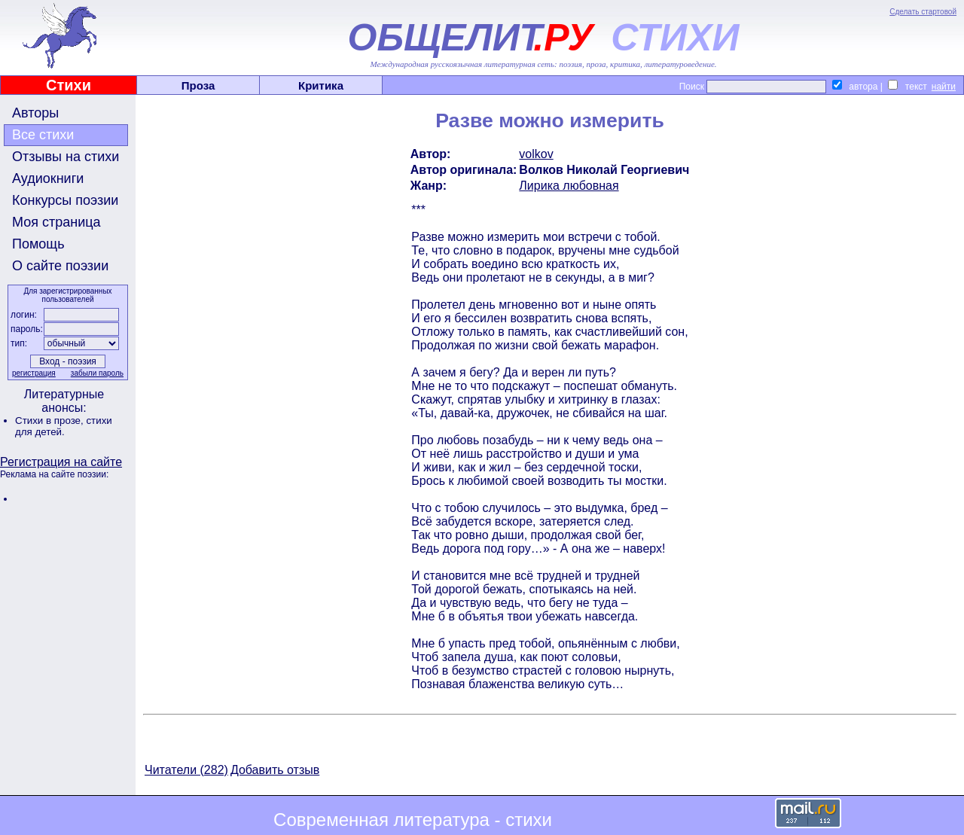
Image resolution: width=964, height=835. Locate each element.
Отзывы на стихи (65, 156)
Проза (198, 85)
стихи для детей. (63, 426)
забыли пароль (97, 373)
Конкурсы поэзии (65, 200)
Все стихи (43, 134)
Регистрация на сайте (61, 462)
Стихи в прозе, (50, 420)
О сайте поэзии (60, 265)
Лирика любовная (568, 185)
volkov (536, 154)
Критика (320, 85)
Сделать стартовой (922, 12)
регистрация (34, 373)
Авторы (35, 112)
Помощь (38, 243)
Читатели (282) (186, 769)
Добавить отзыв (274, 769)
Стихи (68, 85)
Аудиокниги (48, 178)
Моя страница (56, 222)
